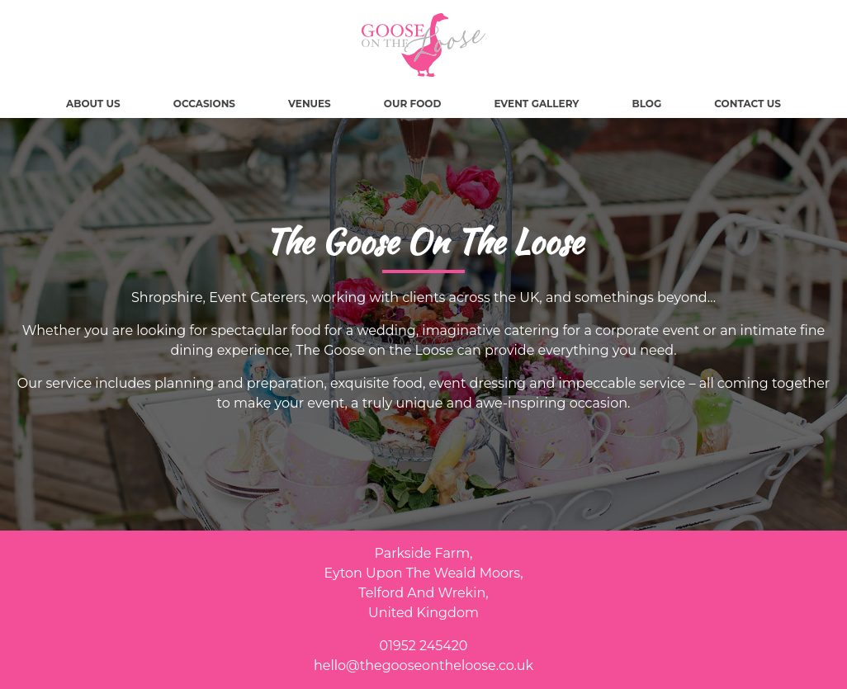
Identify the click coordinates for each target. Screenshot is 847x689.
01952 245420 (424, 646)
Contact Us (747, 103)
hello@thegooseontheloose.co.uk (423, 665)
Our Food (413, 103)
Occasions (204, 103)
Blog (647, 103)
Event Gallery (536, 103)
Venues (309, 103)
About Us (93, 103)
